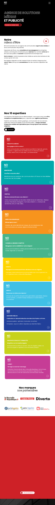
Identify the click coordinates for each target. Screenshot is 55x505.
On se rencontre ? (29, 492)
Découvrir (11, 129)
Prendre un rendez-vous (11, 25)
